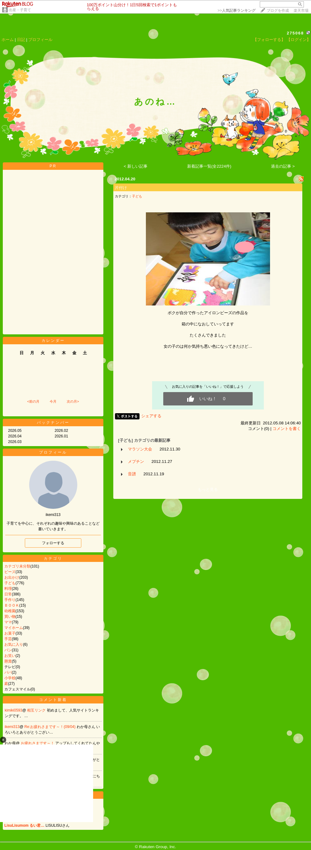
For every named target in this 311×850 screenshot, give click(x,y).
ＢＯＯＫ (11, 605)
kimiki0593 (13, 710)
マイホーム (13, 628)
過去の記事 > (283, 166)
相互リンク (37, 710)
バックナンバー (53, 422)
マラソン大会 (140, 449)
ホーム (8, 39)
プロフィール (40, 39)
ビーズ (10, 572)
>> (236, 10)
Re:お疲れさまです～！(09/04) (51, 727)
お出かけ (11, 577)
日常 (8, 594)
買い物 (10, 616)
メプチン (136, 461)
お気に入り (13, 644)
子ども (10, 583)
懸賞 (8, 661)
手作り (10, 600)
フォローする (53, 543)
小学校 (10, 678)
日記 (21, 39)
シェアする (151, 416)
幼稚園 (10, 611)
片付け (121, 187)
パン (8, 650)
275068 (295, 33)
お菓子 (10, 633)
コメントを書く (287, 428)
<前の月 (33, 401)
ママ (8, 622)
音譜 (132, 474)
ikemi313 (12, 727)
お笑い (10, 655)
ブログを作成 (278, 10)
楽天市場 (301, 10)
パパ (8, 672)
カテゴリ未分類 (17, 566)
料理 (8, 588)
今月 (53, 401)
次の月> (73, 401)
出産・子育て (20, 10)
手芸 (8, 639)
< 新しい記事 (136, 166)
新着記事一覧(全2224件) (209, 166)
